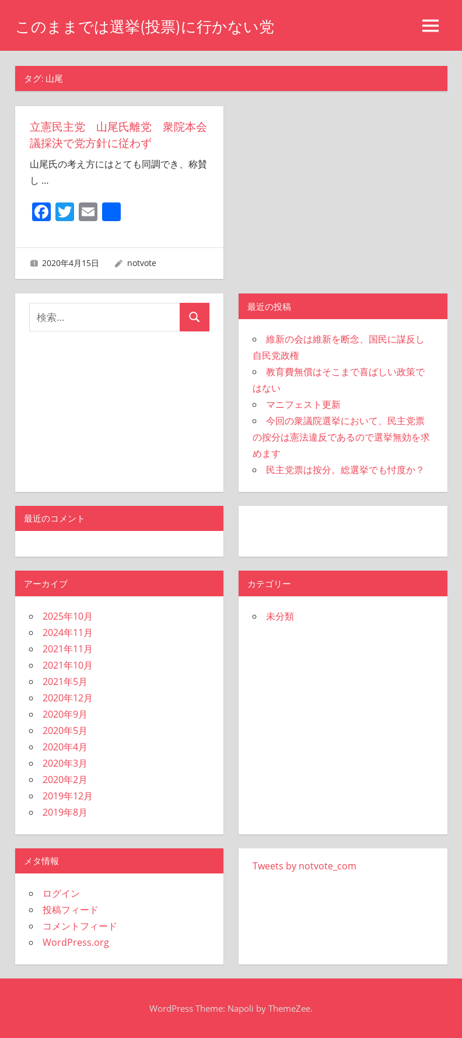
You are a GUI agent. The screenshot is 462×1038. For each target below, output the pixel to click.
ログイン (61, 893)
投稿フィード (71, 909)
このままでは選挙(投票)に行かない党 (154, 26)
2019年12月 (68, 795)
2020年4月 (65, 746)
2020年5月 (65, 730)
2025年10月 (68, 616)
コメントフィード (80, 926)
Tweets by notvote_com (304, 865)
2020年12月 (68, 697)
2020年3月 (65, 763)
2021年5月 (65, 681)
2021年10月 (68, 665)
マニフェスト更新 (303, 404)
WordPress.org (76, 942)
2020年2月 (65, 779)
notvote (141, 262)
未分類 (280, 616)
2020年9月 (65, 714)
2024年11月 (68, 632)
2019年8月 (65, 812)
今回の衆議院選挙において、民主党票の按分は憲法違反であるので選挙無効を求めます (341, 437)
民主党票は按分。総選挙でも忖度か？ (345, 469)
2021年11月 (68, 648)
